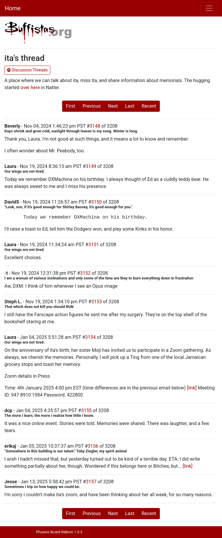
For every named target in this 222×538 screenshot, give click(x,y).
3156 (93, 446)
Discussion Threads (27, 70)
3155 (86, 410)
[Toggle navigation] (209, 8)
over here (30, 87)
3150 (96, 202)
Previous (91, 106)
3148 (95, 126)
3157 (91, 481)
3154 (90, 337)
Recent (149, 106)
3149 (91, 166)
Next (113, 106)
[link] (192, 388)
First (70, 106)
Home (13, 8)
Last (129, 106)
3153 (96, 301)
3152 (85, 273)
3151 (93, 244)
